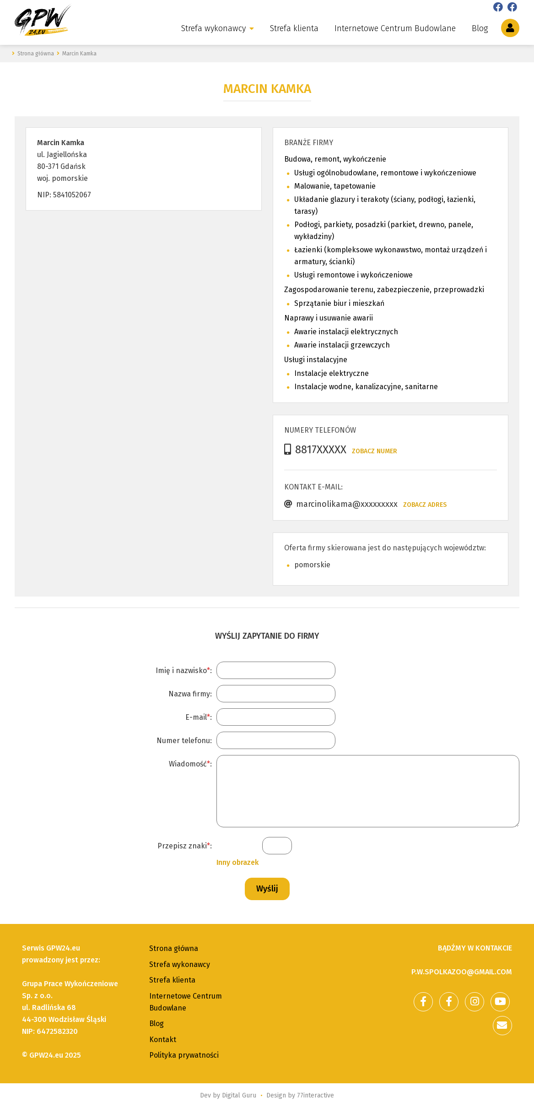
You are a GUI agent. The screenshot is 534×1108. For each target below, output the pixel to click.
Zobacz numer (374, 451)
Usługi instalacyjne (315, 359)
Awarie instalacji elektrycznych (346, 331)
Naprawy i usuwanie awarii (328, 318)
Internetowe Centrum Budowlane (395, 28)
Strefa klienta (294, 28)
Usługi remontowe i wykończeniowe (353, 275)
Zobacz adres (425, 505)
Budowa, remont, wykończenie (335, 159)
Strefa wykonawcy (213, 28)
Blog (480, 28)
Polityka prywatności (184, 1055)
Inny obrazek (237, 862)
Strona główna (173, 948)
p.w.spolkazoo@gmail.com (461, 971)
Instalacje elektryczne (331, 373)
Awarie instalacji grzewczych (342, 345)
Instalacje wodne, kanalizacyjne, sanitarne (366, 386)
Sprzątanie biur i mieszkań (339, 303)
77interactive (315, 1095)
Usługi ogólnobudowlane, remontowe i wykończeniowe (385, 172)
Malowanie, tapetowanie (335, 186)
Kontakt (162, 1039)
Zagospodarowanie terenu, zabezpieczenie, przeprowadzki (384, 289)
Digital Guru (239, 1095)
